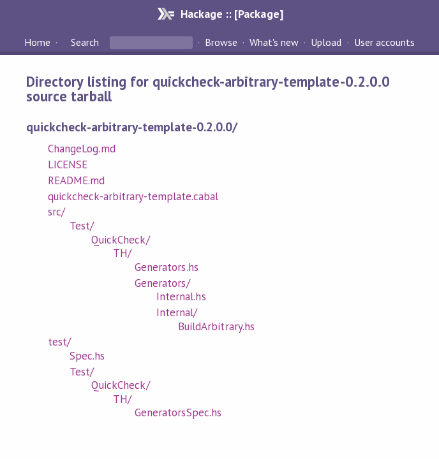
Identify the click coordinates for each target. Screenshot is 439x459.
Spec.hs (87, 356)
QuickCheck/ (120, 240)
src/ (56, 212)
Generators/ (162, 283)
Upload (326, 42)
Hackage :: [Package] (232, 13)
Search (85, 42)
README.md (76, 180)
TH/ (122, 253)
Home (37, 42)
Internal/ (176, 312)
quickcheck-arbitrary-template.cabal (133, 196)
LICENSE (67, 164)
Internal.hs (180, 296)
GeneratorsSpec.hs (178, 412)
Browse (221, 42)
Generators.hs (166, 267)
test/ (59, 342)
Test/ (82, 226)
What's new (274, 42)
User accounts (384, 42)
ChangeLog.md (81, 149)
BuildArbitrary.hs (216, 326)
